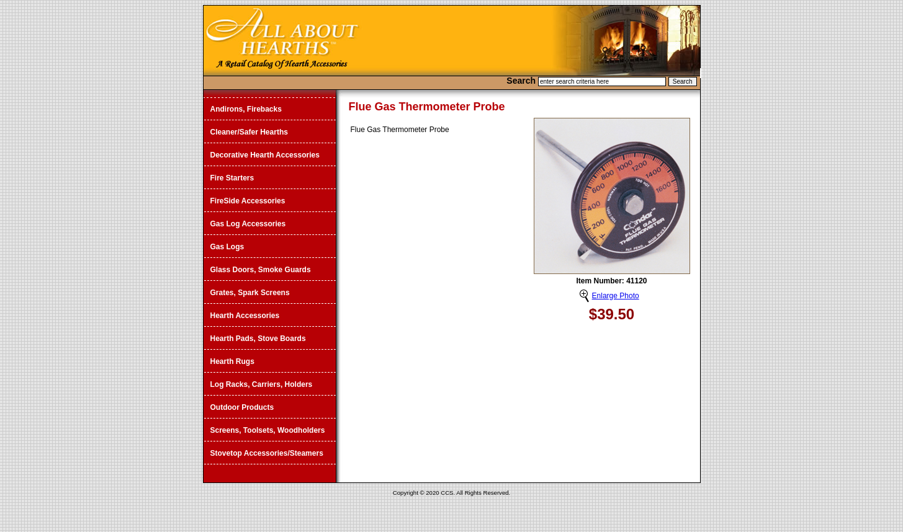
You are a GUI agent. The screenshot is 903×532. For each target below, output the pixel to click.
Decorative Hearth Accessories (265, 155)
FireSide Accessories (247, 201)
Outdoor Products (242, 407)
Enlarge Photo (615, 295)
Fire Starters (232, 178)
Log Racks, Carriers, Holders (261, 384)
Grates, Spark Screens (250, 292)
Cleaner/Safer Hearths (249, 132)
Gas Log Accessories (248, 223)
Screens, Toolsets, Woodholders (267, 430)
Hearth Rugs (232, 361)
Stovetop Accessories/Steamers (266, 453)
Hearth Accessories (245, 315)
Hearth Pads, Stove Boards (258, 338)
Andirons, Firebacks (246, 109)
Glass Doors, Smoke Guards (260, 269)
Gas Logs (227, 246)
